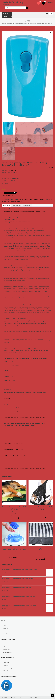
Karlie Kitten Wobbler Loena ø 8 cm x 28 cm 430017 (15, 462)
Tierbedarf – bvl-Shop (12, 2)
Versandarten (7, 398)
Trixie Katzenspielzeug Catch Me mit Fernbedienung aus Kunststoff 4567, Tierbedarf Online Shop (25, 211)
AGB (4, 646)
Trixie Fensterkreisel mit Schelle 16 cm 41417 (13, 437)
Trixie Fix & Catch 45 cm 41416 (10, 430)
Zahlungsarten (6, 662)
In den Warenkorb (9, 193)
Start (3, 23)
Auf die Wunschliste (7, 195)
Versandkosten (13, 170)
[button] (50, 33)
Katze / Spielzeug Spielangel (14, 201)
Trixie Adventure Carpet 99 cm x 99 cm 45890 (13, 443)
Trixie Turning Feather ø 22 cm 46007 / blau (13, 449)
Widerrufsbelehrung (7, 668)
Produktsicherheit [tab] (16, 205)
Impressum (5, 644)
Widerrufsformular (7, 670)
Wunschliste (5, 633)
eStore (25, 697)
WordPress (36, 697)
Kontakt (4, 625)
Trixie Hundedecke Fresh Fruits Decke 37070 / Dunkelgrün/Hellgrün (14, 507)
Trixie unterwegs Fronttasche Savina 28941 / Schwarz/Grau (40, 507)
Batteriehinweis (6, 649)
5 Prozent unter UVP (9, 23)
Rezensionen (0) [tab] (26, 205)
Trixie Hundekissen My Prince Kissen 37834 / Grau (40, 548)
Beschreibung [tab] (6, 205)
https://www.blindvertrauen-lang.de (11, 411)
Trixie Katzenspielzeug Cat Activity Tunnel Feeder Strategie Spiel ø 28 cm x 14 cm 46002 (14, 548)
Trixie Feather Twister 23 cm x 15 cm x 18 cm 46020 (15, 455)
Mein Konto (5, 628)
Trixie (21, 201)
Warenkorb (5, 631)
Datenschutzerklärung (8, 652)
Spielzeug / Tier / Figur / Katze (36, 199)
